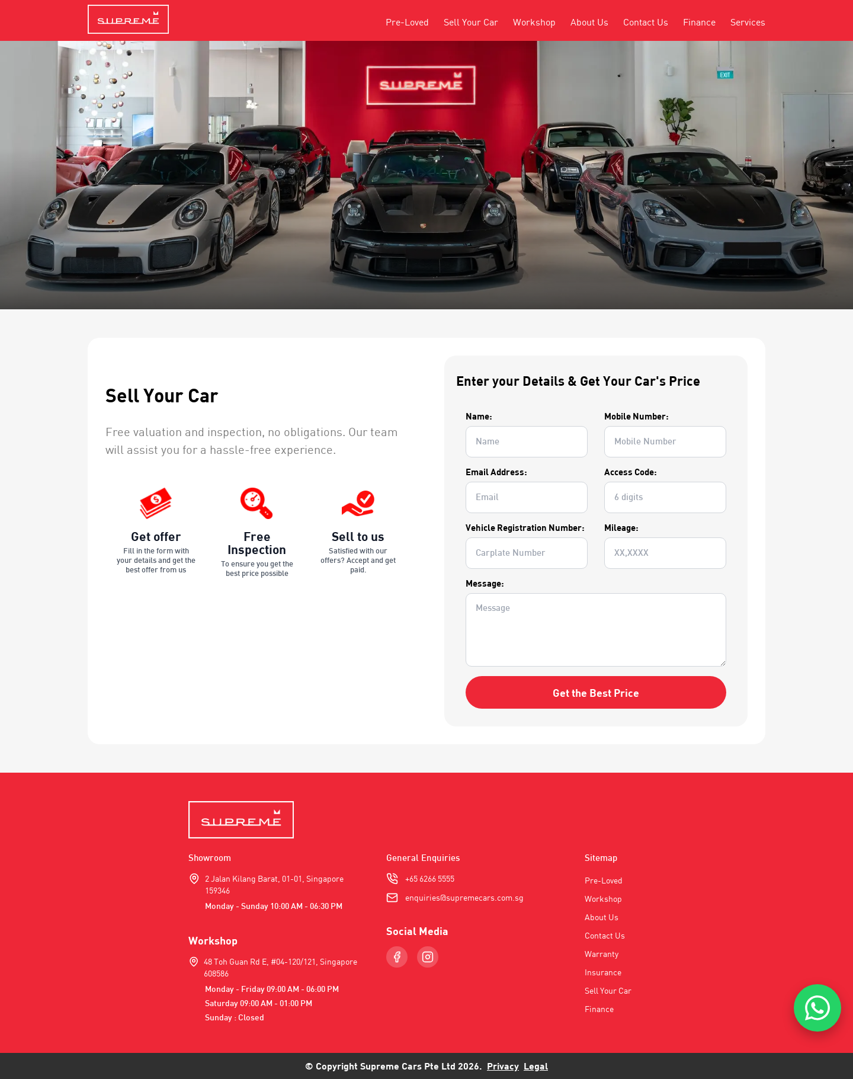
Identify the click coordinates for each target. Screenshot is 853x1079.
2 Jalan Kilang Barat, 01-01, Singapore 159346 (274, 884)
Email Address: (496, 471)
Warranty (601, 954)
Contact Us (645, 22)
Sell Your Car (471, 22)
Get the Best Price (596, 692)
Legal (536, 1065)
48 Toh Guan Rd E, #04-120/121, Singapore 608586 (280, 967)
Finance (699, 22)
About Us (589, 22)
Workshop (534, 22)
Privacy (503, 1065)
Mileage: (621, 527)
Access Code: (630, 471)
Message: (485, 583)
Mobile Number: (636, 416)
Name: (479, 416)
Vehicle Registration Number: (525, 527)
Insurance (603, 972)
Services (747, 22)
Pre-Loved (407, 22)
